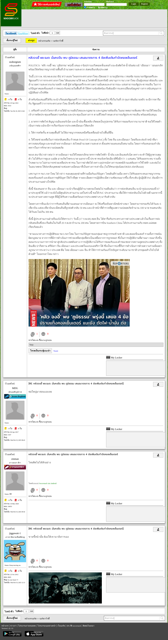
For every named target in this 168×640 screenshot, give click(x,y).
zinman (15, 459)
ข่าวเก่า (13, 626)
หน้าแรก (5, 626)
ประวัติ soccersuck (74, 626)
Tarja (31, 345)
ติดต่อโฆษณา (88, 626)
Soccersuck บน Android (47, 483)
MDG (15, 388)
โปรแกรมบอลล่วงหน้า (46, 626)
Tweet (55, 351)
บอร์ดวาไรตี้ (58, 41)
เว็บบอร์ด (61, 626)
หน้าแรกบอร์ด (44, 41)
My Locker (114, 357)
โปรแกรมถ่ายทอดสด (27, 626)
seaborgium (15, 61)
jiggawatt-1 (15, 533)
